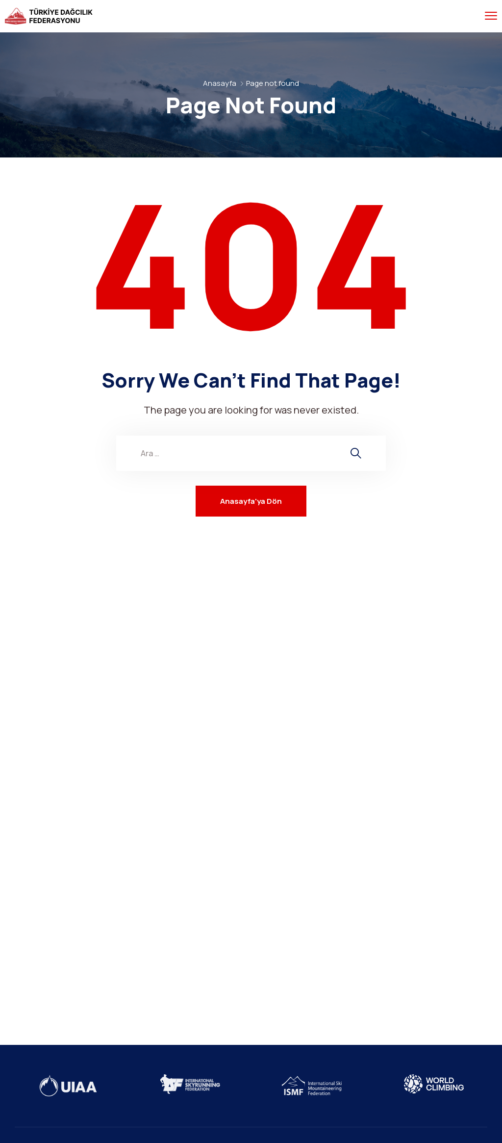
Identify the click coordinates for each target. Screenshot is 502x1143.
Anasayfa (219, 83)
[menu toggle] (491, 16)
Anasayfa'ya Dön (251, 501)
